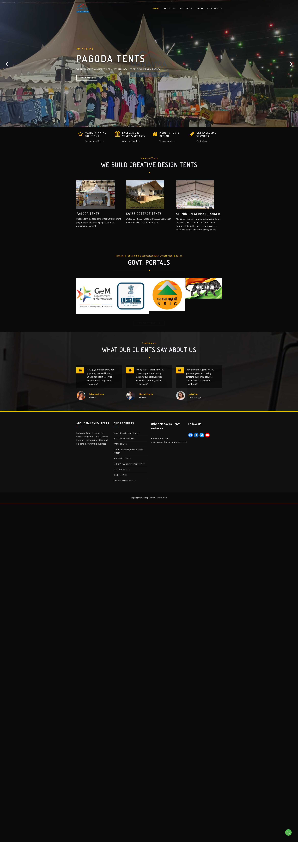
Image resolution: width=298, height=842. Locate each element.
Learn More (87, 81)
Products (186, 8)
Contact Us (214, 8)
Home (155, 8)
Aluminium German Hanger (127, 434)
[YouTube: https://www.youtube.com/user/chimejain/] (207, 435)
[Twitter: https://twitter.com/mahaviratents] (201, 435)
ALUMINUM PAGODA (124, 439)
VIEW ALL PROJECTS (147, 323)
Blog (200, 8)
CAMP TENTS (120, 445)
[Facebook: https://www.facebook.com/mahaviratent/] (190, 435)
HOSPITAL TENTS (122, 459)
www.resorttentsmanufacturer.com (170, 442)
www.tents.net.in (161, 438)
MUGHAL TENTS (122, 470)
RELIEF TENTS (120, 476)
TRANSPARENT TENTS (125, 481)
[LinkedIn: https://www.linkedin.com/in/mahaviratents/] (196, 435)
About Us (169, 8)
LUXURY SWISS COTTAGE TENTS (129, 465)
